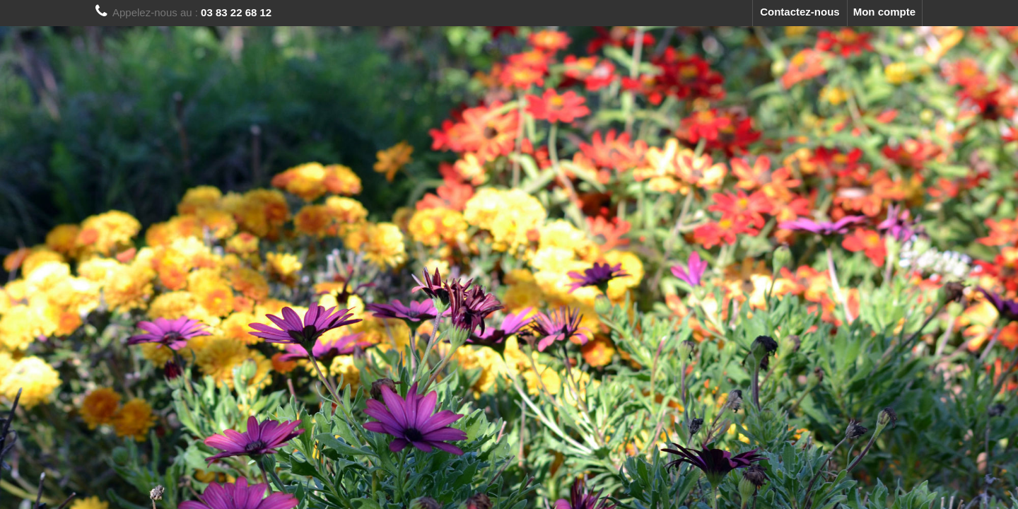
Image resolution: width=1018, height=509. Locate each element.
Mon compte (884, 12)
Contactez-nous (800, 12)
